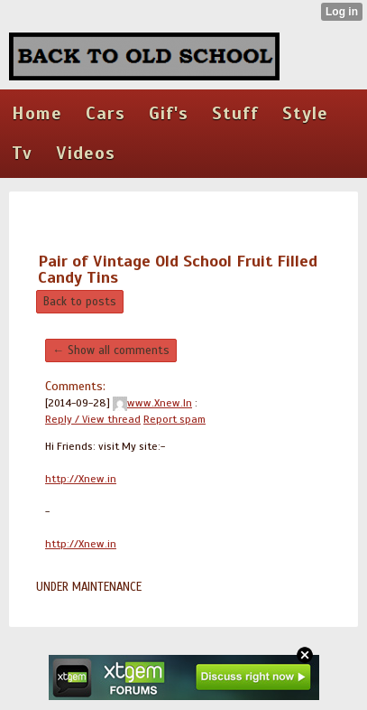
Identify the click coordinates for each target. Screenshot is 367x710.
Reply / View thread (93, 419)
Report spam (174, 419)
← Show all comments (111, 350)
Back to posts (79, 301)
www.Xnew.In (152, 403)
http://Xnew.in (80, 478)
